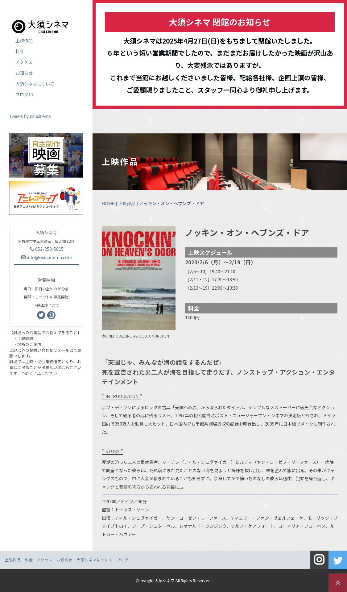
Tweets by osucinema (30, 116)
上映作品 (126, 203)
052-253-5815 (47, 249)
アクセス (23, 62)
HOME (108, 203)
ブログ (24, 94)
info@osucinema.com (46, 257)
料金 (19, 51)
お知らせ (24, 73)
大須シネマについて (34, 84)
